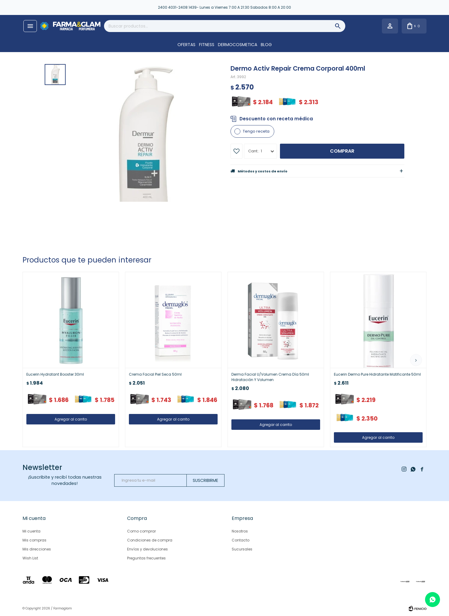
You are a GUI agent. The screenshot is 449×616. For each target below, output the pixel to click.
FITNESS (206, 45)
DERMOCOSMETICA (237, 45)
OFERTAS (186, 45)
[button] (416, 360)
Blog (266, 45)
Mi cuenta (31, 531)
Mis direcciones (36, 549)
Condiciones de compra (149, 540)
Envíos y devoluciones (147, 549)
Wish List (30, 558)
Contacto (240, 540)
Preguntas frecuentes (146, 558)
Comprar (342, 151)
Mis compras (34, 540)
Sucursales (242, 549)
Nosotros (240, 531)
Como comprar (141, 531)
